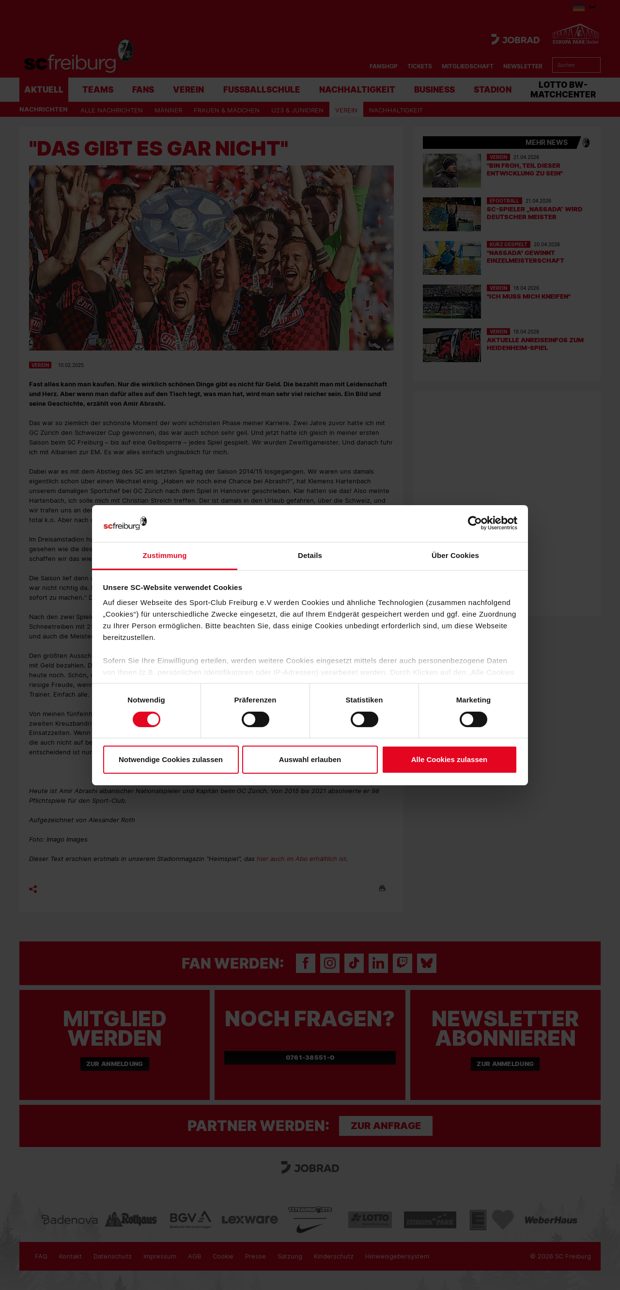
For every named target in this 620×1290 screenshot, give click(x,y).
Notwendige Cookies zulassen (171, 759)
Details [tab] (310, 555)
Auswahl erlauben (310, 759)
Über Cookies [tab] (455, 555)
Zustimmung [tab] (165, 555)
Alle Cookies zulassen (449, 759)
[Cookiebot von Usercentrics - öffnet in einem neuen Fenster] (475, 523)
